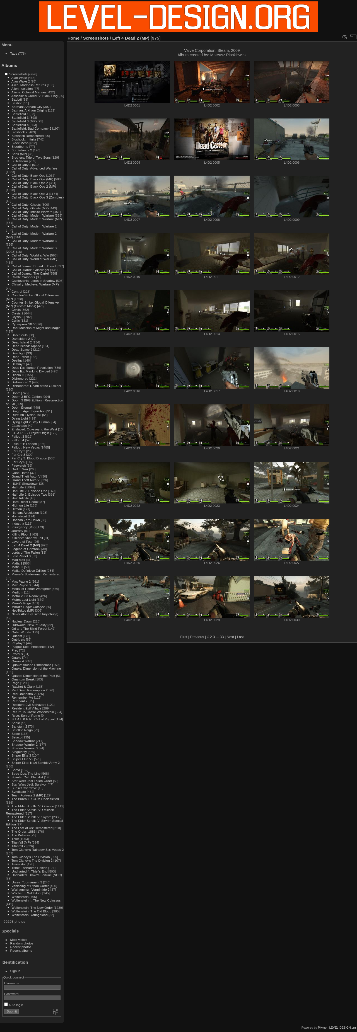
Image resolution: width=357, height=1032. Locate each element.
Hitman (16, 509)
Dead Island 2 (21, 342)
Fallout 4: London (24, 443)
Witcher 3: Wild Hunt (26, 893)
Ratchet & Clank (23, 686)
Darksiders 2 (20, 338)
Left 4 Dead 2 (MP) (25, 545)
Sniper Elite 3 (21, 755)
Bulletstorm (19, 161)
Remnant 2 (19, 701)
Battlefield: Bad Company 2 (31, 128)
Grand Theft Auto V (25, 480)
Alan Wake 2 (20, 81)
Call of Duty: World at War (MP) (34, 259)
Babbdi (16, 99)
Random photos (21, 943)
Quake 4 (17, 661)
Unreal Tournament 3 (26, 882)
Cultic (15, 320)
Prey (14, 650)
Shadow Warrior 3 (24, 748)
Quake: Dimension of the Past (33, 675)
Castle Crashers (23, 277)
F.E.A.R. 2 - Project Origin (30, 433)
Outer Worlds (21, 632)
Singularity (19, 752)
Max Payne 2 (21, 581)
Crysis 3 (17, 317)
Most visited (19, 939)
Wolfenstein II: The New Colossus (36, 900)
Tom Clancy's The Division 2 (31, 860)
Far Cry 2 (18, 451)
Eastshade (19, 425)
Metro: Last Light (23, 599)
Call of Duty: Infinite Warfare (31, 212)
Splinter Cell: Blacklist (27, 777)
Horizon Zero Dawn (25, 520)
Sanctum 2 (19, 726)
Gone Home (20, 472)
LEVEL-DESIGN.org (342, 1027)
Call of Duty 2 (21, 164)
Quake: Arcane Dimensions (31, 665)
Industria (17, 523)
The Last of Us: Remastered (31, 828)
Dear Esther (20, 356)
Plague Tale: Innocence (28, 646)
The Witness (20, 835)
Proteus (17, 654)
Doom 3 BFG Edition (26, 396)
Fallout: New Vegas (25, 447)
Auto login (13, 1005)
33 (222, 637)
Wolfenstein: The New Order (32, 907)
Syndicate (18, 791)
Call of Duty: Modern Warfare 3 (34, 241)
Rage (15, 683)
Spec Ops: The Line (25, 773)
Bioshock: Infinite (23, 139)
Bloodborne (19, 146)
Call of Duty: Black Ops (28, 175)
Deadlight (18, 353)
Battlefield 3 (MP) (24, 121)
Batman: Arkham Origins (29, 110)
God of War (19, 469)
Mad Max (18, 559)
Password (11, 993)
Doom (15, 393)
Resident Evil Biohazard (28, 704)
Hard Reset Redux (24, 501)
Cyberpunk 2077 (23, 324)
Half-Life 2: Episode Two (29, 494)
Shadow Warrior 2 (24, 744)
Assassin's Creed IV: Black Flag (34, 96)
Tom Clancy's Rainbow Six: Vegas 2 (37, 849)
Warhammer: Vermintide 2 (30, 889)
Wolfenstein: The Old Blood (31, 911)
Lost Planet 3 (21, 556)
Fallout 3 (17, 436)
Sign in (15, 971)
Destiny (16, 360)
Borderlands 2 (21, 150)
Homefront (19, 516)
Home (73, 38)
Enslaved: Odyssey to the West (34, 429)
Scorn (15, 733)
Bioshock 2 (19, 132)
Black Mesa (19, 143)
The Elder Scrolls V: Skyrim (31, 817)
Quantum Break (22, 679)
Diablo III (17, 375)
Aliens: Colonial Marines (29, 92)
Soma (15, 770)
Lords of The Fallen (25, 552)
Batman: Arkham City (26, 106)
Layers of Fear (22, 541)
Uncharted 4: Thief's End (29, 871)
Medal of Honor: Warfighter (31, 588)
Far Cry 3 (18, 454)
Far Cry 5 (18, 462)
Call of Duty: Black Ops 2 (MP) (33, 186)
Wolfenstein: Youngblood (29, 915)
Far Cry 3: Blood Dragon (29, 458)
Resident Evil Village (26, 708)
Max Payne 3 (21, 585)
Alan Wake (19, 77)
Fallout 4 (17, 440)
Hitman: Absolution (25, 512)
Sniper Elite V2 (22, 759)
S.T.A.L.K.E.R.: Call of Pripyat (33, 719)
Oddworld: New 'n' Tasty (28, 625)
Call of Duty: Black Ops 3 (29, 193)
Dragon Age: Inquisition (28, 411)
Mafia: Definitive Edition (28, 570)
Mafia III (17, 567)
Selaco (16, 737)
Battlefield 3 (19, 117)
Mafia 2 (16, 563)
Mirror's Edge (21, 603)
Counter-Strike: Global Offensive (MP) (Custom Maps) (32, 304)
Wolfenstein (19, 896)
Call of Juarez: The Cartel (30, 273)
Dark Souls (19, 335)
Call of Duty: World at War (30, 255)
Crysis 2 (17, 313)
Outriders (18, 639)
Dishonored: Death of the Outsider (36, 385)
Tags (13, 53)
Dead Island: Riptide (26, 346)
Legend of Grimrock (25, 549)
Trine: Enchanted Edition (29, 867)
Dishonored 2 (21, 382)
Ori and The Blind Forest (29, 628)
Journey (17, 530)
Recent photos (21, 947)
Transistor (18, 864)
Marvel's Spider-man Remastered (35, 574)
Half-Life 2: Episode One (29, 491)
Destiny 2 (18, 364)
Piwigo (322, 1027)
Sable (15, 723)
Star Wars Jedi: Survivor (29, 784)
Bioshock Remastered (27, 135)
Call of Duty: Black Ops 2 (29, 183)
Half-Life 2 (18, 487)
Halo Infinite (20, 498)
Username (11, 983)
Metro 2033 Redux (24, 596)
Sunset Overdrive (24, 788)
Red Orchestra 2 (23, 694)
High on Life (20, 505)
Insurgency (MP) (23, 527)
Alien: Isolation (22, 88)
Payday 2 (18, 643)
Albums (9, 65)
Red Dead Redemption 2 (29, 690)
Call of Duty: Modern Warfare (32, 215)
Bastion (16, 103)
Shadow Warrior (23, 741)
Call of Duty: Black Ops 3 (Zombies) (37, 197)
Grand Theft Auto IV (25, 476)
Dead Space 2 (21, 349)
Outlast (16, 636)
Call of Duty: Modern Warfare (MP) (36, 219)
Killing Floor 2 (21, 534)
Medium (17, 592)
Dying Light (19, 418)
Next (230, 637)
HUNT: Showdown (24, 483)
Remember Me (22, 697)
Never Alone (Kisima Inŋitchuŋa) (34, 614)
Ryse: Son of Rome (25, 715)
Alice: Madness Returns (28, 85)
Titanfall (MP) (21, 842)
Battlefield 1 (19, 114)
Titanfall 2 (18, 846)
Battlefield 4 (19, 125)
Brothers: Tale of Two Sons (30, 157)
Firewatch (18, 465)
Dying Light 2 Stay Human (30, 422)
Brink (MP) (19, 154)
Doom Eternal (21, 407)
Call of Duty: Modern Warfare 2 (34, 226)
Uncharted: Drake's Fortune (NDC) (36, 875)
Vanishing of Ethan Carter (30, 886)
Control (16, 291)
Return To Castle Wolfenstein (32, 712)
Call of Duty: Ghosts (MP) (30, 208)
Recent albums (21, 950)
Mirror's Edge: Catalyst (28, 607)
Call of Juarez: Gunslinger (30, 270)
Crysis (16, 309)
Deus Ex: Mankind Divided (30, 371)
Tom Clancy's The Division (30, 857)
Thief (15, 838)
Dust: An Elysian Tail (26, 414)
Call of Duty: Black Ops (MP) (32, 179)
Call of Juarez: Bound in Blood (33, 266)
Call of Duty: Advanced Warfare (34, 168)
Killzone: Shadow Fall (27, 538)
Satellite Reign (22, 730)
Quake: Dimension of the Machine (36, 668)
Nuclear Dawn (21, 621)
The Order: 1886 (23, 831)
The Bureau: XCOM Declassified (35, 799)
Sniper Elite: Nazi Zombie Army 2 (35, 762)
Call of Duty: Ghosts (26, 204)
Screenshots (18, 74)
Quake (16, 657)
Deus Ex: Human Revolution (32, 367)
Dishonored (19, 378)
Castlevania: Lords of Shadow (33, 280)
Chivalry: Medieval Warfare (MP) (35, 284)
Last (240, 637)
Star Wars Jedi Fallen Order (31, 781)
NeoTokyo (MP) (22, 610)
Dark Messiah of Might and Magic (35, 328)
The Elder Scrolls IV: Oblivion (32, 806)
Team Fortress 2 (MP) (27, 795)
